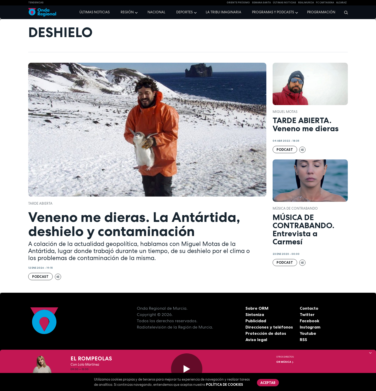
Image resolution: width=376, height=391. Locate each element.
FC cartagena (325, 2)
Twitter (307, 314)
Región (127, 12)
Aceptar (267, 383)
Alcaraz (341, 2)
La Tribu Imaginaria (223, 12)
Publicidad (255, 320)
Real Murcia (306, 2)
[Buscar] (344, 12)
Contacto (309, 308)
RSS (303, 339)
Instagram (310, 327)
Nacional (156, 12)
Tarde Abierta (40, 203)
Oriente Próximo (238, 2)
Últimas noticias (94, 12)
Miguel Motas (285, 112)
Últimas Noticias (284, 2)
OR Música (285, 362)
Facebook (309, 320)
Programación (321, 12)
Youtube (308, 333)
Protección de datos (265, 333)
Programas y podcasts (273, 12)
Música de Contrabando (295, 208)
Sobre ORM (256, 308)
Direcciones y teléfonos (269, 327)
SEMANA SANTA (261, 2)
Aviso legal (256, 339)
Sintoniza (254, 314)
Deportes (184, 12)
